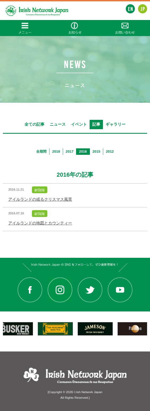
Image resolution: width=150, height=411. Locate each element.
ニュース (58, 124)
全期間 (41, 151)
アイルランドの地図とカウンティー (40, 223)
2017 (69, 151)
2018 (56, 151)
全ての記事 (34, 124)
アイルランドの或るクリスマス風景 (40, 199)
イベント (79, 124)
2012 (110, 151)
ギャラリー (116, 124)
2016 (83, 151)
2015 (96, 151)
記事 (96, 124)
